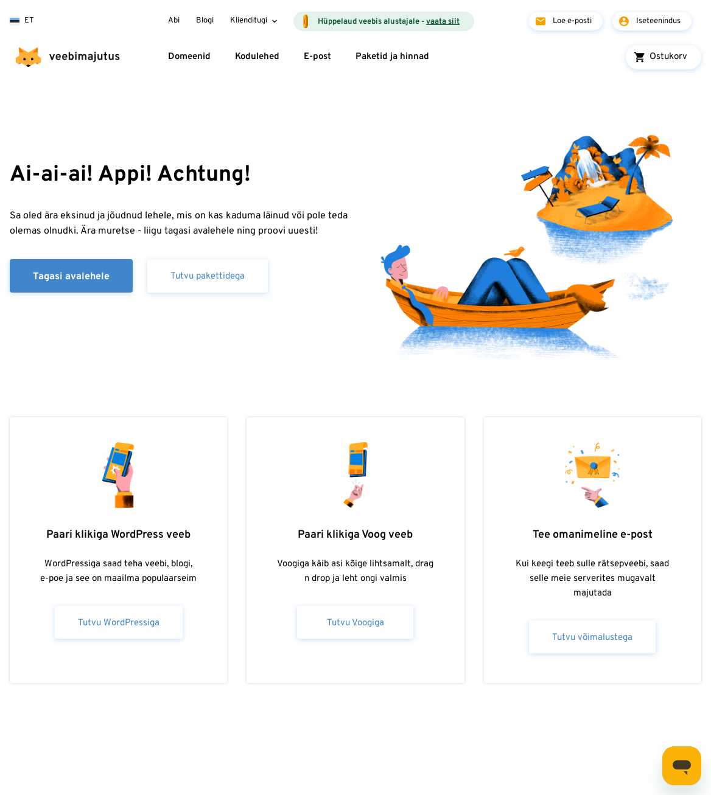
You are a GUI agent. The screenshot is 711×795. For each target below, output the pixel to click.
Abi (174, 21)
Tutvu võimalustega (592, 638)
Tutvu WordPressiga (118, 623)
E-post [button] (317, 57)
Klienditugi (248, 21)
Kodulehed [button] (257, 57)
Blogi (205, 21)
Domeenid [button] (189, 57)
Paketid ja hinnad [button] (392, 57)
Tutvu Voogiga (355, 623)
